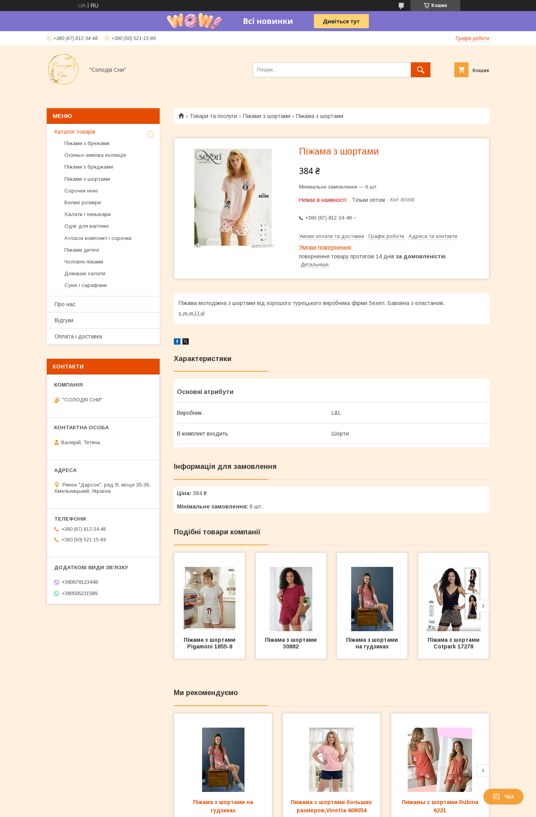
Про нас (65, 304)
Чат (503, 796)
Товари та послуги (213, 116)
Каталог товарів (75, 132)
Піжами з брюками (86, 143)
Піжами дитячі (81, 250)
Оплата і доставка (78, 336)
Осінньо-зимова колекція (95, 155)
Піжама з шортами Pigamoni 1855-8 (210, 643)
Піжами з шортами (266, 116)
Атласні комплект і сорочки (97, 238)
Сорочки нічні (81, 191)
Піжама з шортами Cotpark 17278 (454, 643)
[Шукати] (420, 69)
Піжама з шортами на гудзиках (372, 643)
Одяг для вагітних (86, 226)
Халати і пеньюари (87, 214)
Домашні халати (84, 273)
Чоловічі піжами (83, 262)
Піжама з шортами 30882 (291, 643)
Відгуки (64, 320)
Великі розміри (82, 202)
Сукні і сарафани (85, 285)
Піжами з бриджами (88, 167)
